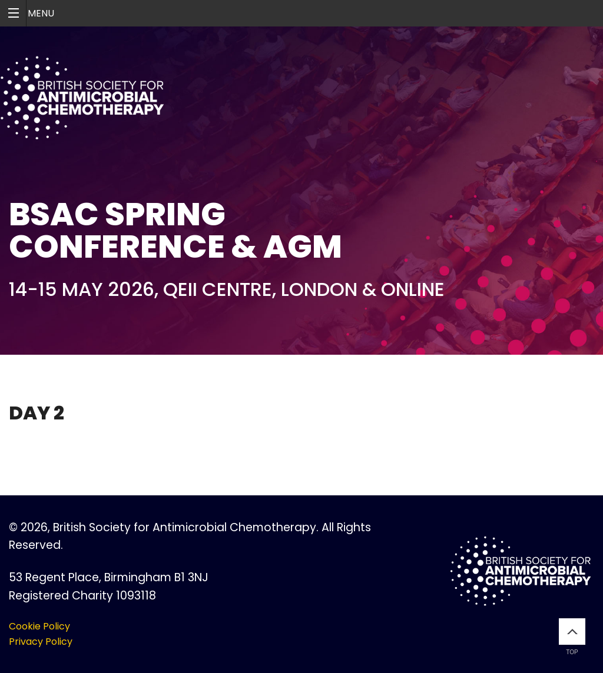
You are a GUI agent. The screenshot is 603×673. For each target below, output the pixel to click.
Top (572, 636)
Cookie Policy (39, 626)
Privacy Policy (40, 641)
